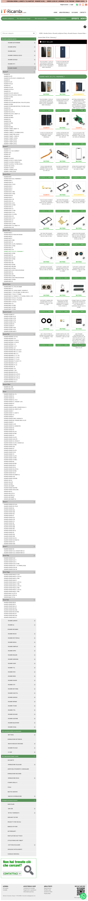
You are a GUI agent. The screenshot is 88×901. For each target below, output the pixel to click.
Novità (84, 18)
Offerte (75, 18)
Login (71, 4)
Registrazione (64, 4)
